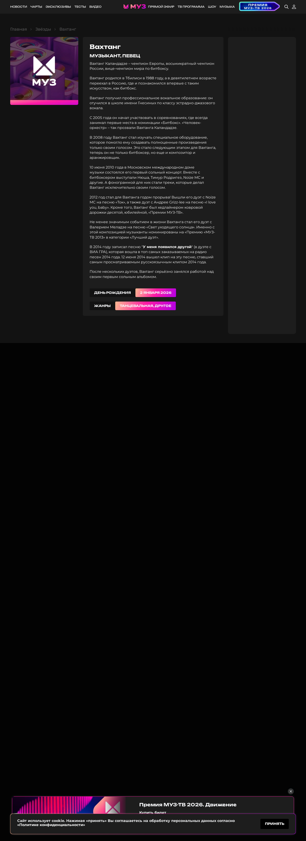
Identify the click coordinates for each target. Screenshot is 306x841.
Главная (18, 29)
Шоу (212, 6)
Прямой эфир (161, 6)
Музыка (227, 6)
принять (274, 824)
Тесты (80, 6)
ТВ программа (191, 6)
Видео (95, 6)
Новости (18, 6)
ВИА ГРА (98, 252)
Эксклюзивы (58, 6)
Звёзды (43, 29)
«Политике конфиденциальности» (51, 825)
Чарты (36, 6)
